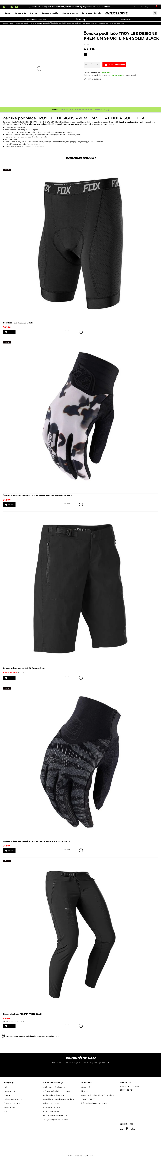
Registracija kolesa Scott (54, 1097)
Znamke (123, 13)
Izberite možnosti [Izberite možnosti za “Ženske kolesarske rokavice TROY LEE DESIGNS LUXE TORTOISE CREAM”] (16, 505)
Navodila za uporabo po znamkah (58, 1101)
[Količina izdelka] (92, 65)
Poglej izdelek (155, 332)
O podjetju (86, 1089)
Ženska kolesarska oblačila (40, 23)
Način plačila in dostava (54, 1089)
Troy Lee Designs (118, 76)
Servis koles (112, 13)
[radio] (86, 55)
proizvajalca (107, 73)
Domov (6, 23)
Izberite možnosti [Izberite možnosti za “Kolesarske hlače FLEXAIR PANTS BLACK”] (16, 1028)
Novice (84, 1093)
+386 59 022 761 (37, 7)
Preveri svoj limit (126, 19)
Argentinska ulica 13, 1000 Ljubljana (95, 7)
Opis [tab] (55, 109)
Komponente (46, 13)
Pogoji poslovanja (51, 1113)
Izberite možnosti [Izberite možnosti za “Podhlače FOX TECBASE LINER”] (16, 332)
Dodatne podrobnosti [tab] (76, 109)
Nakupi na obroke (51, 1105)
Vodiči (7, 1113)
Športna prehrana (96, 13)
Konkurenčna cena (51, 1109)
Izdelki (12, 23)
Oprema (59, 13)
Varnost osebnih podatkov (55, 1117)
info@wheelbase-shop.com (94, 1105)
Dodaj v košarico (122, 65)
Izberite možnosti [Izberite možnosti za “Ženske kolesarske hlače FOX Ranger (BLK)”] (16, 679)
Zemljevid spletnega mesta (55, 1121)
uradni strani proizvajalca (35, 147)
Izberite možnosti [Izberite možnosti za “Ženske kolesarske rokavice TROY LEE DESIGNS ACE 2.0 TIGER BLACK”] (16, 852)
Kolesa (33, 13)
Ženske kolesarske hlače (59, 23)
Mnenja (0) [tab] (102, 109)
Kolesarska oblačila (75, 13)
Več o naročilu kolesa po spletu (57, 1093)
